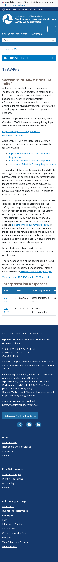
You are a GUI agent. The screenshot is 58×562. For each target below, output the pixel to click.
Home (8, 49)
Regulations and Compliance (16, 446)
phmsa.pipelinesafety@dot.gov (21, 377)
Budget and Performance (15, 510)
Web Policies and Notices (15, 542)
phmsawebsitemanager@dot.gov (20, 404)
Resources (7, 451)
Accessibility (8, 483)
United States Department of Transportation (25, 9)
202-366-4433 (10, 355)
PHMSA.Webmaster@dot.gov (36, 271)
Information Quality (12, 524)
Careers (6, 487)
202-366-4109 (46, 361)
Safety (5, 455)
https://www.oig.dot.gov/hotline (19, 395)
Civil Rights (7, 515)
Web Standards (9, 546)
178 (16, 49)
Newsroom (37, 33)
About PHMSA (9, 442)
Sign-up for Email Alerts (14, 33)
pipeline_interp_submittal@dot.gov (30, 224)
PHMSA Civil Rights (11, 474)
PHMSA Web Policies (12, 478)
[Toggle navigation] (51, 29)
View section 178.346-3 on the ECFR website (26, 277)
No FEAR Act (8, 528)
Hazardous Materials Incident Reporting (30, 160)
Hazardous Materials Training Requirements (32, 164)
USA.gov (6, 537)
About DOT (8, 506)
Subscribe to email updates (20, 415)
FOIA (4, 519)
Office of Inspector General (16, 533)
